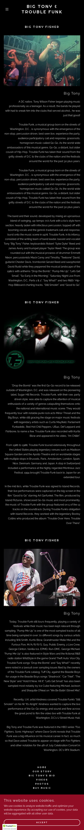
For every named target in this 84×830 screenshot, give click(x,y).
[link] (41, 12)
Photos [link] (42, 783)
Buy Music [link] (42, 788)
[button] (9, 9)
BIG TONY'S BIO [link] (42, 775)
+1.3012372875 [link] (42, 804)
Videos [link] (42, 779)
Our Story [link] (42, 771)
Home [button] (42, 767)
